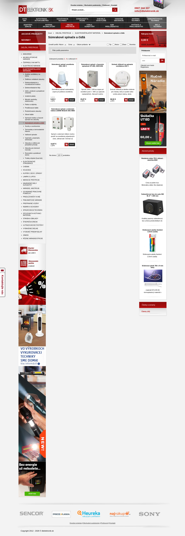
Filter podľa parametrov (60, 50)
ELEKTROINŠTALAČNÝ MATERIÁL (88, 33)
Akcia (117, 44)
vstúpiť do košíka (147, 44)
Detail (72, 100)
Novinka (132, 44)
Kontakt (114, 5)
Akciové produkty (31, 34)
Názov (61, 44)
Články (145, 311)
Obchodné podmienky (92, 5)
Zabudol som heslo (147, 65)
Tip (110, 44)
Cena (70, 44)
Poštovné (106, 5)
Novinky (26, 40)
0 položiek (152, 36)
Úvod (50, 33)
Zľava (124, 44)
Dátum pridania (82, 44)
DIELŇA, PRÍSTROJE (63, 33)
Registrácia (145, 67)
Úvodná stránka (77, 5)
